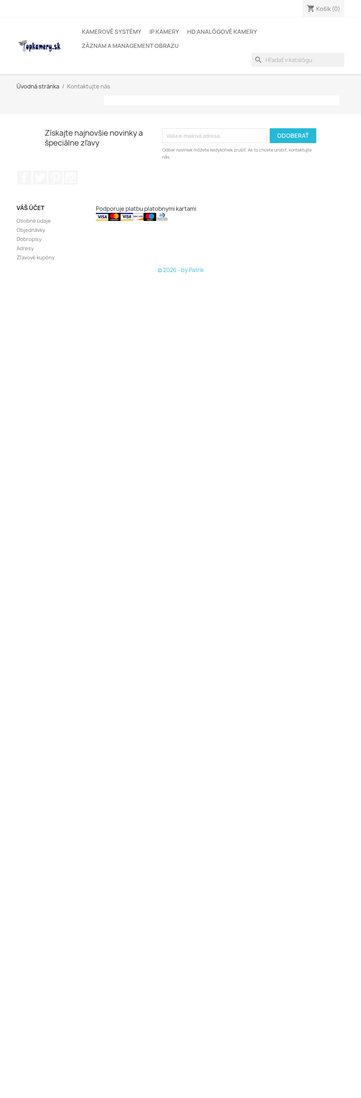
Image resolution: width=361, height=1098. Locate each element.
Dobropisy (29, 239)
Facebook (24, 178)
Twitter (40, 178)
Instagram (71, 178)
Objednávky (31, 230)
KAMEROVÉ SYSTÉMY (111, 32)
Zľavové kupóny (36, 257)
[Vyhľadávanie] (297, 60)
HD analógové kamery (222, 32)
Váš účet (30, 208)
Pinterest (55, 178)
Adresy (25, 248)
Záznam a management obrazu (130, 46)
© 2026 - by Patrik (181, 270)
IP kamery (164, 32)
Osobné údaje (34, 220)
